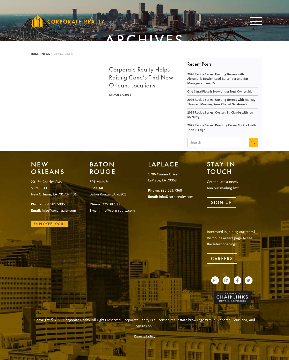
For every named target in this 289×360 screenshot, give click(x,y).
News (46, 54)
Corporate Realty (68, 20)
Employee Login (49, 224)
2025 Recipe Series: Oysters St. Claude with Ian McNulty (220, 114)
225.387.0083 (112, 204)
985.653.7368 (171, 190)
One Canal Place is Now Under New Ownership (220, 91)
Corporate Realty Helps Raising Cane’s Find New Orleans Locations (141, 77)
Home (35, 54)
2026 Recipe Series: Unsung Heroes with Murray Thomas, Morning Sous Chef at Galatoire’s (221, 101)
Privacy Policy (144, 335)
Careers (222, 258)
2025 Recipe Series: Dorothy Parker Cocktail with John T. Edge (221, 127)
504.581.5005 (54, 204)
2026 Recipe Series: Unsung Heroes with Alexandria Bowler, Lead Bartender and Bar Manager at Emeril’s (217, 78)
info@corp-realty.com (59, 210)
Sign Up (221, 202)
